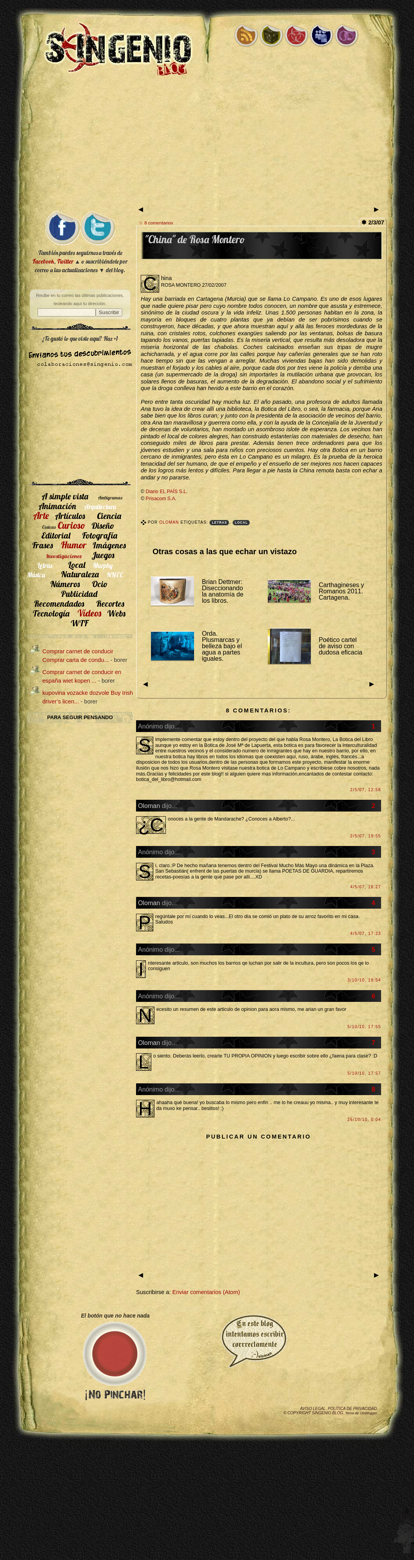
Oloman (169, 522)
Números (65, 583)
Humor (74, 545)
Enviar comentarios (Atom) (206, 1292)
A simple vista (65, 496)
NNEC (115, 575)
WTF (79, 623)
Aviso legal (312, 1408)
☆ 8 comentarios (156, 222)
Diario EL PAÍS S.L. (167, 491)
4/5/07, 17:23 (365, 933)
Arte (41, 515)
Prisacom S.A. (161, 498)
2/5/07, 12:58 (365, 790)
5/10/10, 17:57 (364, 1073)
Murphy (103, 565)
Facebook (43, 261)
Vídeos (89, 613)
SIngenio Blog (327, 1413)
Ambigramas (110, 498)
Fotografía (99, 535)
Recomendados (59, 603)
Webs (116, 613)
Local (241, 522)
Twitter (65, 261)
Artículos (70, 515)
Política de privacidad (352, 1408)
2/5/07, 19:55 (365, 836)
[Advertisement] (207, 145)
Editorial (55, 535)
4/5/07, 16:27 (365, 887)
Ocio (100, 583)
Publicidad (79, 593)
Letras (219, 522)
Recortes (110, 603)
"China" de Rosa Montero (195, 239)
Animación (57, 506)
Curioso (71, 525)
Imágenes (109, 545)
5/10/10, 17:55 (364, 1027)
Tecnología (51, 613)
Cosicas (49, 527)
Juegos (102, 555)
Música (36, 575)
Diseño (102, 525)
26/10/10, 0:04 (364, 1119)
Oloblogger (368, 1413)
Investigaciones (64, 556)
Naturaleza (80, 574)
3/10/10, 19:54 (364, 980)
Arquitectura (100, 507)
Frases (42, 545)
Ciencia (109, 515)
